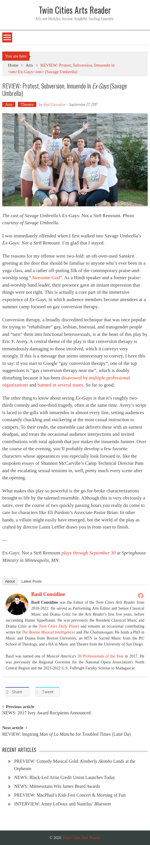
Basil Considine (54, 104)
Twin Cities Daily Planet (59, 626)
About (10, 581)
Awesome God (45, 277)
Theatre (27, 104)
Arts (29, 65)
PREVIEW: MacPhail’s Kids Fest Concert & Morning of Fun (70, 795)
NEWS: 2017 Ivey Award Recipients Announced (46, 713)
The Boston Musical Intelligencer (48, 632)
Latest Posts (32, 581)
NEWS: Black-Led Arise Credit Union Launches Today (64, 777)
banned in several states (60, 385)
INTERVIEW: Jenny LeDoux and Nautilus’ (62, 803)
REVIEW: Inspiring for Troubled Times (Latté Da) (66, 734)
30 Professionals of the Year (101, 656)
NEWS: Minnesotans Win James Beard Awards (57, 786)
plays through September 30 (89, 553)
